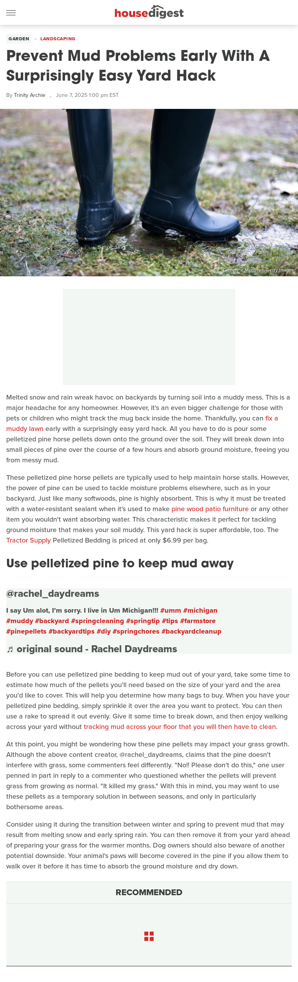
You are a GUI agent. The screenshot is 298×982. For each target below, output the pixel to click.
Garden (19, 38)
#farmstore (198, 621)
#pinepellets (26, 631)
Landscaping (58, 38)
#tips (170, 621)
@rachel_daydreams (52, 593)
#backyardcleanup (191, 631)
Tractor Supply (28, 540)
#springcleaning (97, 621)
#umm (170, 610)
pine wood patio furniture (210, 509)
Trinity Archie (29, 95)
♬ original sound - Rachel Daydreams (91, 648)
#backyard (52, 621)
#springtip (143, 621)
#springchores (136, 631)
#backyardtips (72, 631)
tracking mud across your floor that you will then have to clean (180, 727)
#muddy (19, 621)
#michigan (200, 610)
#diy (104, 631)
